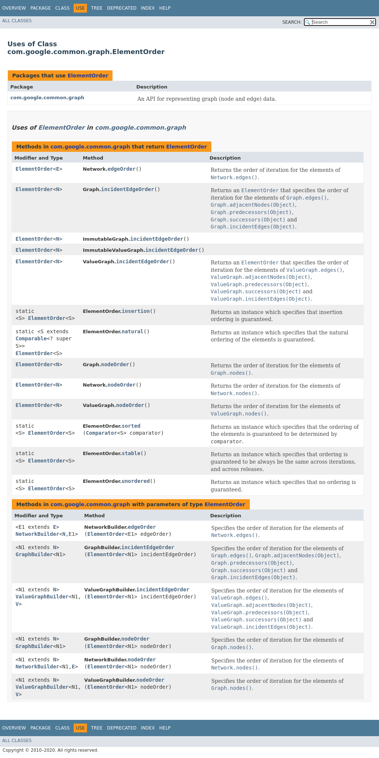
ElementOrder (87, 76)
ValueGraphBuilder (42, 597)
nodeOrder (115, 364)
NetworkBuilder (37, 534)
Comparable (31, 338)
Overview (14, 8)
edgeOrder (122, 169)
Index (148, 8)
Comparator (101, 433)
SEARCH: (292, 22)
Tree (97, 8)
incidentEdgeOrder (127, 189)
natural (133, 331)
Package (40, 8)
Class (62, 8)
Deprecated (122, 8)
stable (131, 453)
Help (165, 8)
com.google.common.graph (47, 97)
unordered (136, 481)
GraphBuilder (34, 554)
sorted (131, 426)
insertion (136, 311)
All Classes (16, 20)
